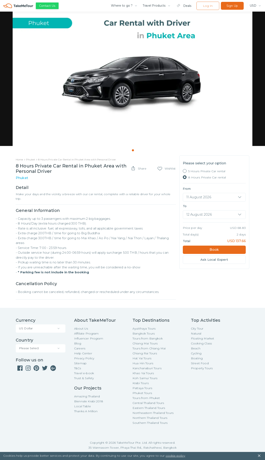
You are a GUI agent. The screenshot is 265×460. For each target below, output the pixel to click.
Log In (208, 6)
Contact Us (47, 6)
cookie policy (175, 456)
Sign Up (232, 6)
